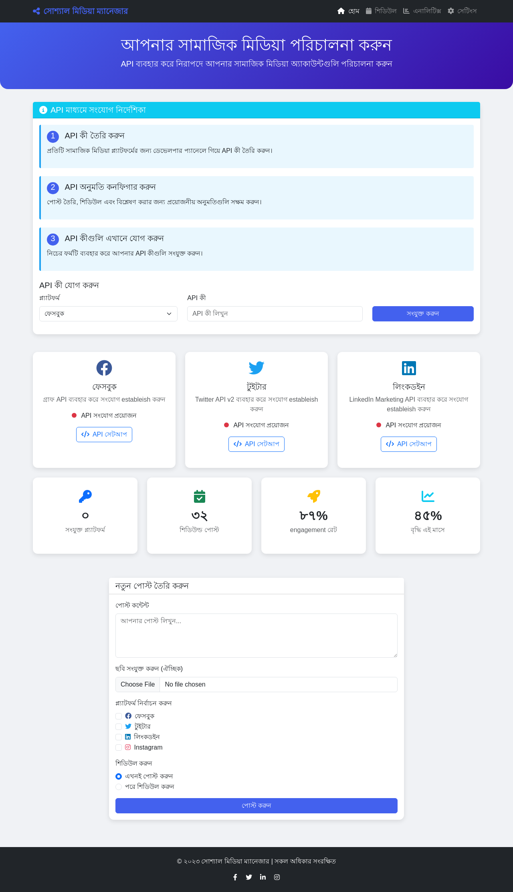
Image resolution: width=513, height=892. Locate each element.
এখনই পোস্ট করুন (149, 776)
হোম (348, 11)
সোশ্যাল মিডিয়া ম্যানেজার (80, 11)
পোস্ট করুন (256, 805)
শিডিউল (381, 11)
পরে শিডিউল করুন (149, 786)
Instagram (144, 747)
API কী (196, 298)
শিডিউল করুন (133, 763)
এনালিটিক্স (422, 11)
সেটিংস (462, 11)
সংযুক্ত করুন (423, 313)
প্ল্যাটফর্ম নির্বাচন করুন (143, 703)
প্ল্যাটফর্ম (49, 298)
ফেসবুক (139, 716)
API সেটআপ (104, 434)
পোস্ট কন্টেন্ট (132, 605)
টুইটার (138, 726)
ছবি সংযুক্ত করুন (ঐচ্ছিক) (149, 668)
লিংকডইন (142, 737)
